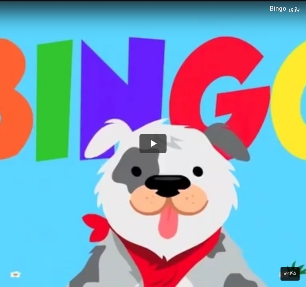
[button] (153, 143)
